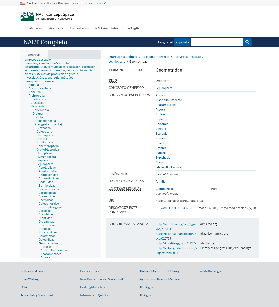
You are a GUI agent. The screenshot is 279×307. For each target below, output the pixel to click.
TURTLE (174, 208)
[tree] (60, 158)
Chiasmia (162, 124)
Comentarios (79, 28)
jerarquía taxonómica (123, 57)
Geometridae (165, 189)
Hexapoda (148, 57)
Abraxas (161, 95)
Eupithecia (163, 157)
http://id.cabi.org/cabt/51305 (176, 243)
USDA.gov (146, 287)
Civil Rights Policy (92, 287)
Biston (160, 114)
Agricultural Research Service (160, 279)
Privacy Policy (89, 271)
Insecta (164, 57)
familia (160, 181)
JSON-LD (187, 208)
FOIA (23, 287)
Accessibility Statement (36, 295)
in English (134, 28)
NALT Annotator (106, 28)
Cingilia (161, 129)
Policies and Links (32, 271)
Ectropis (161, 133)
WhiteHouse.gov (211, 271)
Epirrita (161, 143)
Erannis (161, 148)
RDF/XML (162, 208)
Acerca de (56, 28)
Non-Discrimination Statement (101, 279)
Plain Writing (29, 279)
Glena (160, 162)
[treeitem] (39, 59)
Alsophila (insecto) (169, 100)
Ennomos (162, 138)
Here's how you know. (92, 2)
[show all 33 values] (169, 167)
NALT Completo (45, 42)
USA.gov (145, 295)
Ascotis (161, 109)
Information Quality (94, 295)
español (180, 42)
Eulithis (161, 153)
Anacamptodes (166, 105)
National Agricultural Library (159, 271)
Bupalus (161, 119)
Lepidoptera (117, 61)
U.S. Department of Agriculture (54, 18)
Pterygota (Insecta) (187, 57)
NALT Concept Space (55, 14)
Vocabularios (33, 28)
